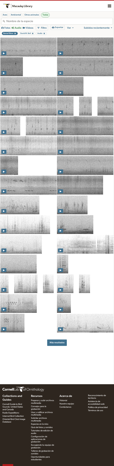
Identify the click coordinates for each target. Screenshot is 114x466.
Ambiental (16, 15)
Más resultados (57, 342)
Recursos (36, 396)
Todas (45, 15)
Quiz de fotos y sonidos (42, 427)
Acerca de (65, 396)
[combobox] (59, 21)
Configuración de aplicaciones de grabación (39, 439)
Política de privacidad (98, 407)
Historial (63, 400)
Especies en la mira (39, 424)
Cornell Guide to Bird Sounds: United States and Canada (12, 407)
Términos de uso (95, 410)
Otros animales (31, 15)
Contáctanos (65, 407)
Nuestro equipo (66, 404)
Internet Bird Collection (13, 416)
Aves (5, 15)
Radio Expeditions (10, 413)
